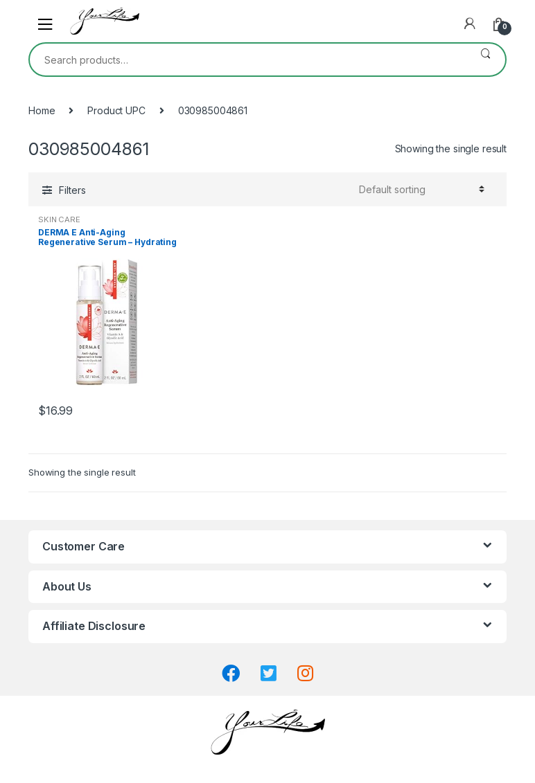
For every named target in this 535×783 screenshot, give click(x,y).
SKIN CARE (59, 219)
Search (485, 59)
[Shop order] (420, 189)
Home (41, 110)
